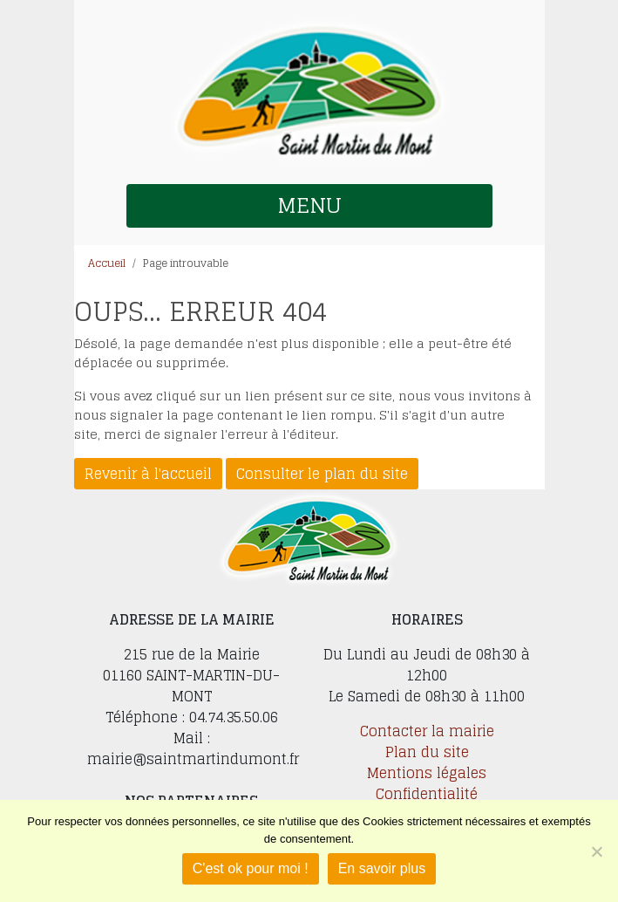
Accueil (107, 263)
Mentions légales (426, 773)
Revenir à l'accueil (148, 473)
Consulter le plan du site (322, 473)
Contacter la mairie (427, 731)
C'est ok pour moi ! (251, 868)
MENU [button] (309, 205)
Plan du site (427, 752)
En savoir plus (382, 868)
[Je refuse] (596, 851)
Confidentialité (427, 794)
